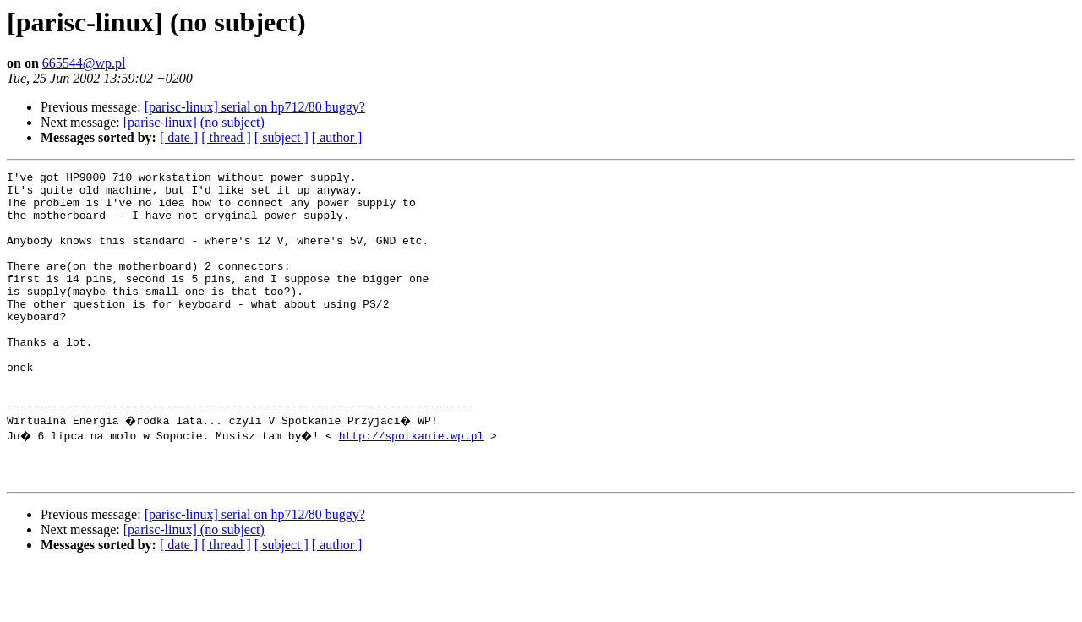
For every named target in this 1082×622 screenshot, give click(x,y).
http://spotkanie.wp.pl (416, 483)
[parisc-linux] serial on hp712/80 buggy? (255, 107)
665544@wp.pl (84, 63)
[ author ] (337, 137)
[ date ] (179, 137)
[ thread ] (226, 137)
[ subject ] (281, 137)
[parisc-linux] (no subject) (194, 122)
